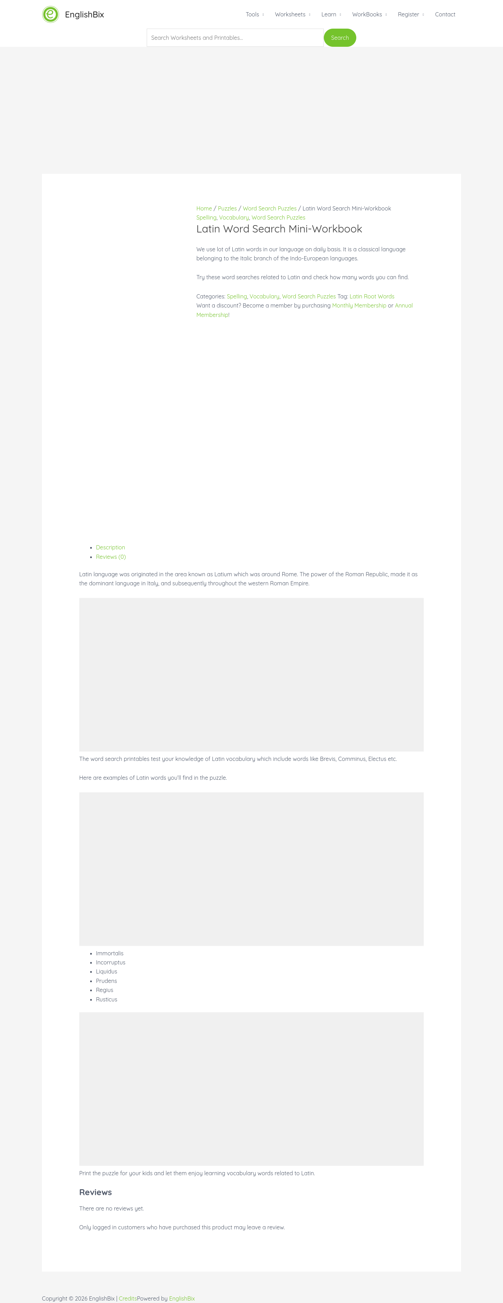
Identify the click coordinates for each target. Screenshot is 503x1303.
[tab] (260, 547)
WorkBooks (367, 14)
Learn (328, 14)
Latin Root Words (372, 296)
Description (110, 547)
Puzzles (227, 208)
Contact (445, 14)
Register (408, 14)
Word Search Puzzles (270, 208)
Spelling (206, 217)
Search (340, 37)
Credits (128, 1298)
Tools (252, 14)
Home (204, 208)
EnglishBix (84, 14)
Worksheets (290, 14)
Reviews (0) (111, 556)
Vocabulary (234, 217)
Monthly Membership (359, 305)
